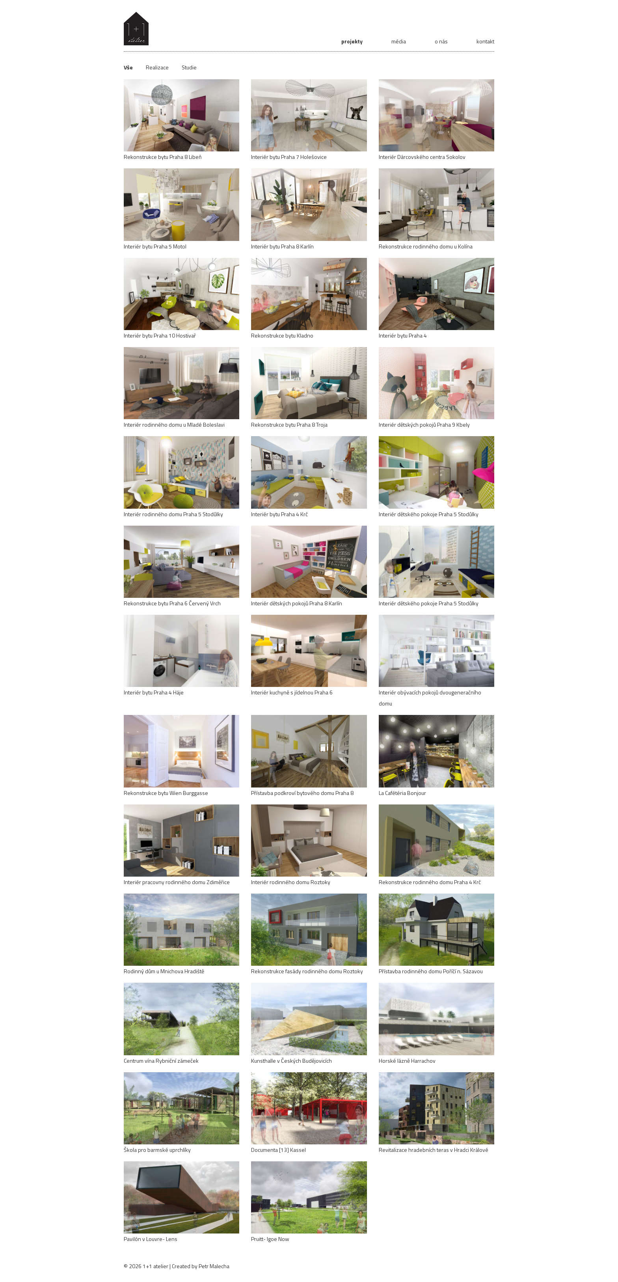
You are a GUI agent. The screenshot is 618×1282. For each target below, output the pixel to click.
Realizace (157, 67)
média (398, 41)
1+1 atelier (155, 1266)
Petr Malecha (214, 1266)
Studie (189, 67)
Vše (128, 67)
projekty (352, 41)
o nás (441, 41)
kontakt (485, 41)
